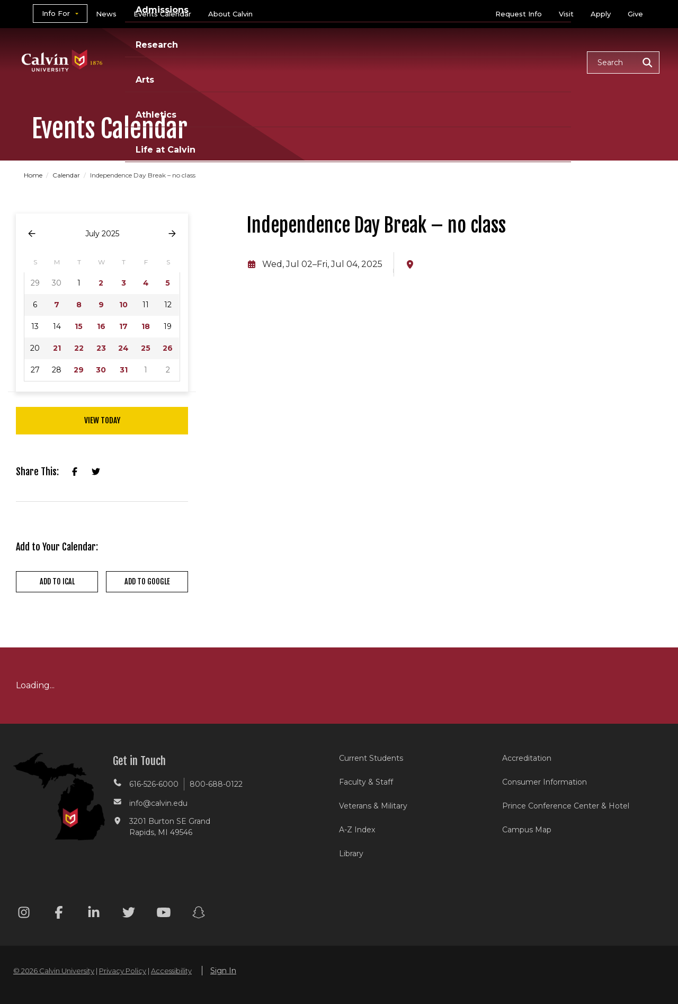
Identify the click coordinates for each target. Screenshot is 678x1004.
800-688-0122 (216, 784)
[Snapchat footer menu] (199, 914)
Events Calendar (162, 14)
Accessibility (171, 970)
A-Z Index (357, 829)
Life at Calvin (541, 62)
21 (57, 348)
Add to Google (147, 581)
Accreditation (526, 758)
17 (123, 326)
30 (101, 370)
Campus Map (526, 829)
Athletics (469, 62)
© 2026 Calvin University (53, 970)
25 (145, 348)
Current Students (371, 758)
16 (101, 326)
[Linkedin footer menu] (94, 914)
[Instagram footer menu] (24, 914)
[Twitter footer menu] (129, 914)
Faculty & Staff (366, 782)
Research (367, 62)
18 (145, 326)
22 (79, 348)
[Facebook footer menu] (59, 914)
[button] (623, 62)
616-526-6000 (154, 784)
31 (124, 370)
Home (34, 175)
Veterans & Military (373, 806)
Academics (225, 62)
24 (123, 348)
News (106, 14)
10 (123, 304)
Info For (56, 13)
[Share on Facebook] (74, 472)
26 (168, 348)
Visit (566, 14)
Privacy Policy (122, 970)
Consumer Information (544, 782)
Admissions (298, 62)
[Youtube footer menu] (164, 914)
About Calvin (230, 14)
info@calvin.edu (158, 803)
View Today (102, 420)
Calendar (67, 175)
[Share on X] (96, 472)
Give (635, 14)
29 (79, 370)
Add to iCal (57, 581)
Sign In (223, 970)
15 (79, 326)
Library (351, 853)
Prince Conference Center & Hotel (565, 806)
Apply (601, 14)
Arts (418, 62)
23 (101, 348)
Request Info (518, 14)
